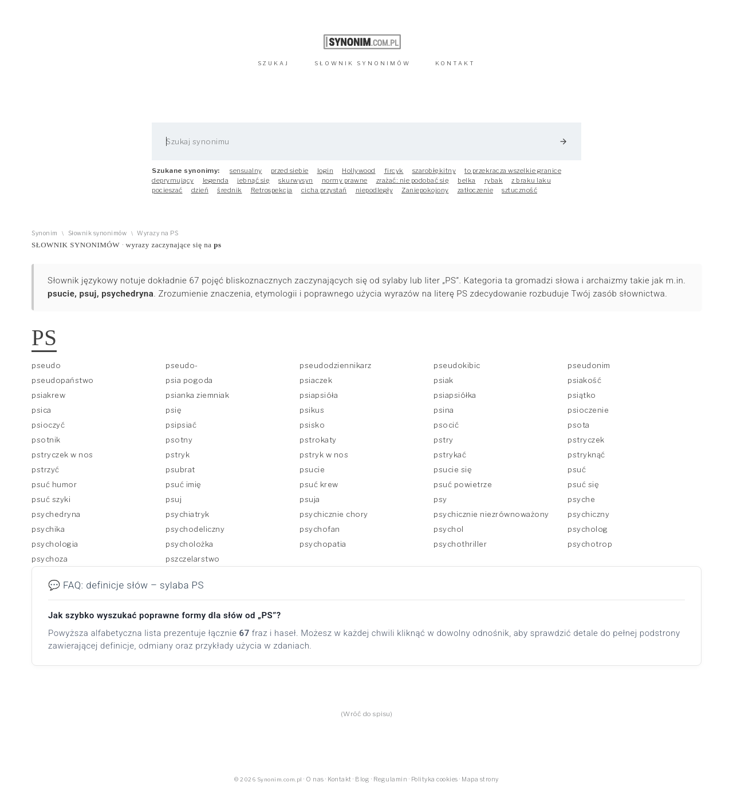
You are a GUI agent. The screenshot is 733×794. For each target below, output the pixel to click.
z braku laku (531, 180)
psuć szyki (50, 499)
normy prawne (345, 180)
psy (440, 499)
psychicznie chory (333, 514)
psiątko (582, 395)
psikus (311, 409)
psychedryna (56, 514)
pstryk (177, 454)
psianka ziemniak (197, 395)
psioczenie (588, 409)
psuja (309, 499)
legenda (216, 180)
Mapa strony (480, 779)
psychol (449, 529)
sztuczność (519, 190)
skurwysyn (295, 180)
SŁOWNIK (362, 63)
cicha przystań (324, 190)
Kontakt (340, 779)
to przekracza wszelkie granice (512, 171)
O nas (315, 779)
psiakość (584, 380)
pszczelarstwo (192, 558)
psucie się (453, 469)
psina (444, 409)
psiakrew (48, 395)
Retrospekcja (272, 190)
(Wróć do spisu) (367, 714)
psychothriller (460, 543)
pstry (444, 439)
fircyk (394, 171)
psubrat (180, 469)
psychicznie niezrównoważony (491, 514)
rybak (493, 180)
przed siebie (290, 171)
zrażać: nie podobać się (413, 180)
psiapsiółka (455, 395)
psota (579, 424)
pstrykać (450, 454)
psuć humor (54, 484)
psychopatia (322, 543)
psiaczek (315, 380)
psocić (446, 424)
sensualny (246, 171)
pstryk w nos (323, 454)
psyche (581, 499)
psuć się (583, 484)
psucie (312, 469)
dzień (200, 190)
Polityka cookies (434, 779)
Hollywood (359, 171)
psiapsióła (318, 395)
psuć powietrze (463, 484)
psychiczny (588, 514)
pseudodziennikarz (335, 365)
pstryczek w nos (62, 454)
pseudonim (589, 365)
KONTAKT (455, 63)
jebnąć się (253, 180)
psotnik (46, 439)
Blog (362, 779)
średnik (229, 190)
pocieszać (167, 190)
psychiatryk (187, 514)
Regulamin (390, 779)
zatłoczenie (476, 190)
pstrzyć (45, 469)
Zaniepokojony (425, 190)
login (325, 171)
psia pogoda (189, 380)
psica (41, 409)
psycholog (588, 529)
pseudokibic (457, 365)
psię (173, 409)
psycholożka (189, 543)
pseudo (46, 365)
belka (467, 180)
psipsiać (180, 424)
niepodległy (374, 190)
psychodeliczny (194, 529)
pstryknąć (586, 454)
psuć (577, 469)
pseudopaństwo (62, 380)
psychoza (49, 558)
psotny (178, 439)
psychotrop (590, 543)
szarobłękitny (434, 171)
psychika (48, 529)
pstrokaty (318, 439)
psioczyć (48, 424)
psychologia (54, 543)
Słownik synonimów (97, 233)
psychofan (319, 529)
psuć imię (183, 484)
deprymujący (173, 180)
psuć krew (318, 484)
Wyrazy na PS (157, 233)
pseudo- (181, 365)
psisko (312, 424)
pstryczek (586, 439)
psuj (173, 499)
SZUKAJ (273, 63)
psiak (444, 380)
